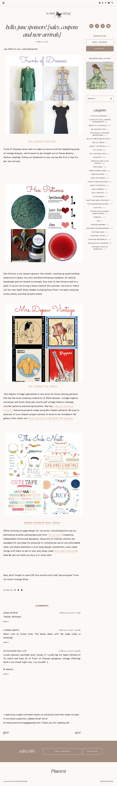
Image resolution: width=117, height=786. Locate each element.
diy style (99, 150)
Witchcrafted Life (15, 651)
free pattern (99, 174)
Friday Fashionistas (100, 182)
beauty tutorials (100, 125)
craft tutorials (99, 146)
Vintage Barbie (100, 225)
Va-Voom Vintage (19, 781)
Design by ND (106, 781)
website (53, 386)
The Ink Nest (54, 534)
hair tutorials (99, 185)
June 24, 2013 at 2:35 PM (69, 651)
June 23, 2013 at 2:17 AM (69, 613)
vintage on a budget (100, 243)
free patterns (100, 178)
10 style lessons (100, 116)
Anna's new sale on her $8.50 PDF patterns (50, 418)
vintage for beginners (100, 228)
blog (53, 141)
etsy (30, 141)
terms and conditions (65, 551)
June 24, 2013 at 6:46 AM (69, 630)
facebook (38, 141)
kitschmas (100, 196)
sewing (100, 217)
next (77, 732)
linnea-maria (11, 630)
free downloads (99, 171)
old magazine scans (99, 204)
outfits (100, 208)
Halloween (100, 189)
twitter (47, 141)
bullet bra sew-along (100, 139)
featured (100, 167)
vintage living (99, 236)
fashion (99, 157)
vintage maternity (99, 239)
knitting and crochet (99, 200)
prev (6, 732)
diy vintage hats (100, 154)
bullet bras (99, 142)
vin (100, 221)
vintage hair (100, 232)
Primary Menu (2, 3)
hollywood (100, 193)
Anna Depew (10, 613)
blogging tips (99, 129)
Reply (6, 621)
